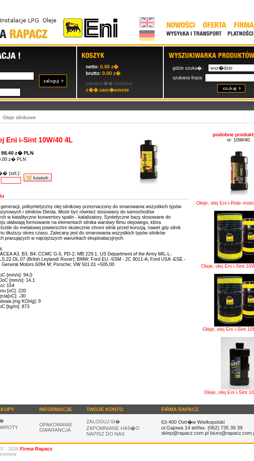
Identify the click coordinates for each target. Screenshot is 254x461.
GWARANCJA (55, 430)
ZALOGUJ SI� (103, 421)
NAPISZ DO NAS (105, 433)
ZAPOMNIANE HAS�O (112, 428)
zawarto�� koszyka (109, 83)
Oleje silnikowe (19, 117)
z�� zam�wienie (107, 89)
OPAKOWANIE (56, 424)
